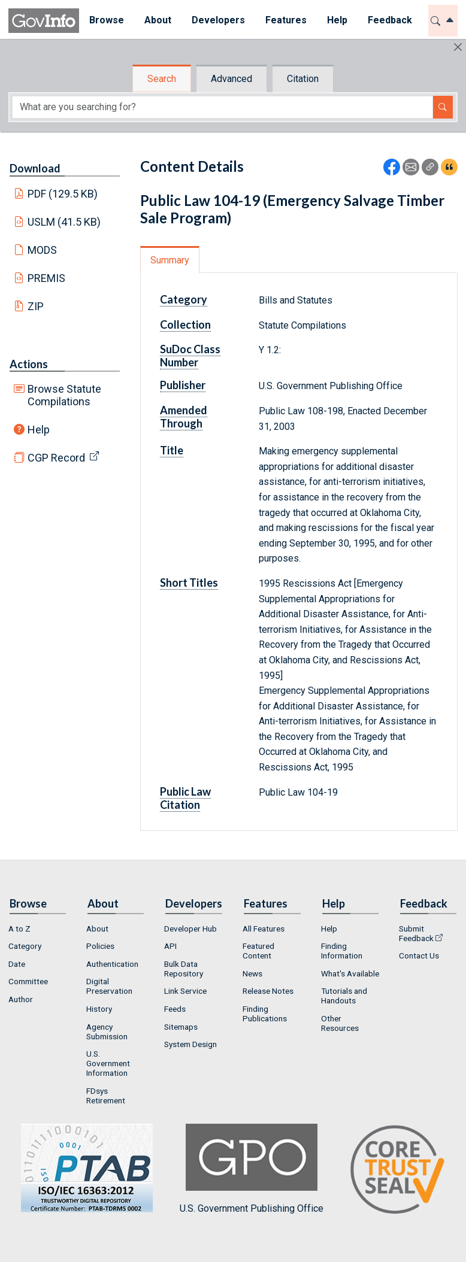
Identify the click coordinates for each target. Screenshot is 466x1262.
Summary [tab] (169, 260)
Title (171, 450)
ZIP (36, 306)
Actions (29, 364)
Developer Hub (190, 928)
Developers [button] (218, 20)
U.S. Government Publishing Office (251, 1169)
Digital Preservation (109, 986)
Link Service (185, 991)
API (170, 946)
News (252, 973)
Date (16, 964)
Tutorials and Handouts (344, 995)
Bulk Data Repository (183, 968)
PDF (63, 193)
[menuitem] (106, 21)
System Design (190, 1044)
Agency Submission (107, 1031)
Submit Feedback (416, 933)
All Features (264, 928)
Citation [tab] (303, 78)
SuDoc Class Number (190, 355)
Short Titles (189, 582)
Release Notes (268, 991)
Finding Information (341, 950)
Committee (28, 981)
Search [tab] (161, 78)
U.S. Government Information (108, 1063)
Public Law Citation (185, 798)
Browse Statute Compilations (64, 395)
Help (39, 429)
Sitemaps (181, 1027)
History (99, 1009)
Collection (185, 324)
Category (183, 299)
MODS (42, 250)
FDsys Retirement (105, 1095)
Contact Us (419, 955)
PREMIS (46, 278)
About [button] (157, 20)
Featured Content (258, 950)
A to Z (19, 928)
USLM (64, 222)
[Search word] (222, 107)
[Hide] (458, 47)
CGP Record (56, 457)
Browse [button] (106, 20)
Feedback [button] (390, 20)
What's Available (350, 973)
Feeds (175, 1009)
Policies (100, 946)
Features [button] (286, 20)
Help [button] (337, 20)
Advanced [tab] (231, 78)
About (97, 928)
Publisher (182, 385)
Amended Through (183, 417)
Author (20, 999)
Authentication (112, 964)
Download (35, 168)
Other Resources (340, 1023)
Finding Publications (265, 1013)
